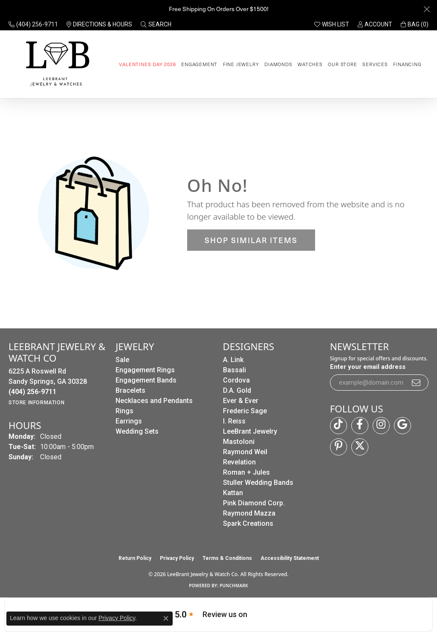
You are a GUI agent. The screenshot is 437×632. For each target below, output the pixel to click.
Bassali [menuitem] (234, 370)
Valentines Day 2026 (147, 64)
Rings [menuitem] (124, 411)
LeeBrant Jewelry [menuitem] (250, 431)
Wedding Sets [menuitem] (137, 431)
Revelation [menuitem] (239, 462)
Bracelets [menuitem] (130, 390)
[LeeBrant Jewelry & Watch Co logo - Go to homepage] (56, 64)
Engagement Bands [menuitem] (146, 380)
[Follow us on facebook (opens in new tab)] (359, 425)
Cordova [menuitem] (236, 380)
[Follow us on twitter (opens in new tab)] (359, 446)
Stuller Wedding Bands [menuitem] (258, 482)
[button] (156, 24)
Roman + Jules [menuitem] (246, 472)
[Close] (426, 9)
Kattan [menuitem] (233, 493)
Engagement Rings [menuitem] (145, 370)
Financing (407, 64)
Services (375, 64)
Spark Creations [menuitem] (248, 523)
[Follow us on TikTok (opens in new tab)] (338, 425)
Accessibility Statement (289, 558)
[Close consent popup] (165, 618)
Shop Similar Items (251, 240)
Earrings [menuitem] (129, 421)
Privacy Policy (177, 558)
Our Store (342, 64)
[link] (33, 24)
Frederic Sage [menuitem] (245, 411)
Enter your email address (367, 367)
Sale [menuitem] (122, 360)
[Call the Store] (32, 392)
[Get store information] (36, 403)
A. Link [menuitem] (233, 360)
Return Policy (135, 558)
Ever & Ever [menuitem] (240, 401)
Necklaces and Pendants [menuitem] (154, 401)
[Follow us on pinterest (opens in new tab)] (338, 446)
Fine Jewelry (241, 64)
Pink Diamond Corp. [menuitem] (254, 503)
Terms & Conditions (227, 558)
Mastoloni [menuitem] (239, 442)
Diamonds (278, 64)
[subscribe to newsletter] (416, 382)
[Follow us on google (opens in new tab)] (402, 425)
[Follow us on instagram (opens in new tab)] (381, 425)
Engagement (199, 64)
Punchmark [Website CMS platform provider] (234, 586)
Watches (310, 64)
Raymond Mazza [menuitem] (249, 513)
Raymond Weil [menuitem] (245, 452)
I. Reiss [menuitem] (234, 421)
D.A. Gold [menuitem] (237, 390)
